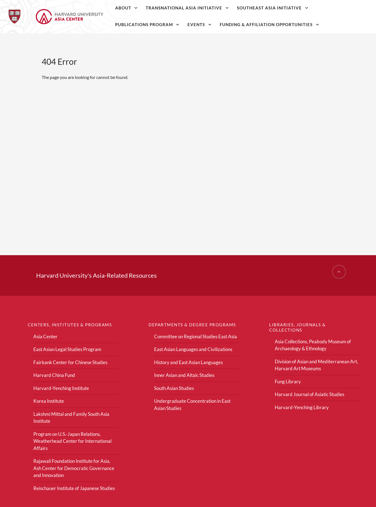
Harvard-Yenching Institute (61, 388)
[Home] (56, 16)
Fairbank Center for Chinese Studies (70, 362)
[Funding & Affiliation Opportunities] (317, 24)
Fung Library (288, 381)
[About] (136, 8)
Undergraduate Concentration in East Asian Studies (192, 404)
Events (196, 24)
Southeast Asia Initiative (269, 7)
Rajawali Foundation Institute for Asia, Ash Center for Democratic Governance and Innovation (73, 468)
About (123, 7)
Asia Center (45, 336)
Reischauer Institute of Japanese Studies (74, 488)
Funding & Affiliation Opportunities (266, 24)
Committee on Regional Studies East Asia (195, 336)
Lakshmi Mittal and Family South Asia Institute (71, 417)
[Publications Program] (177, 24)
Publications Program (144, 24)
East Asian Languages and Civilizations (193, 349)
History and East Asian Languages (188, 362)
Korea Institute (48, 401)
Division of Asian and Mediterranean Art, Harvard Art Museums (316, 365)
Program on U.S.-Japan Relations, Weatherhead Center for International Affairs (72, 441)
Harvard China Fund (54, 375)
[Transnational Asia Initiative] (227, 8)
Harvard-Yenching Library (302, 407)
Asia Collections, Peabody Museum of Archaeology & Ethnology (313, 345)
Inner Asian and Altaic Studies (184, 375)
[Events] (210, 24)
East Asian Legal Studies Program (67, 349)
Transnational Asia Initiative (184, 7)
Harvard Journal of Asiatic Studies (309, 394)
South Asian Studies (174, 388)
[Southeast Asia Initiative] (306, 8)
